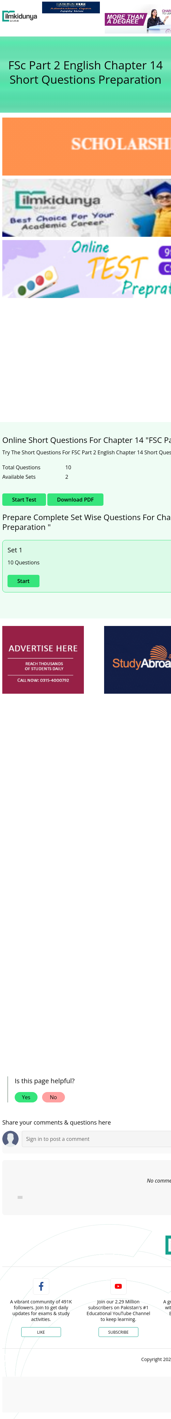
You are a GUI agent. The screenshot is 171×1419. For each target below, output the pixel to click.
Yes (26, 1097)
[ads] (43, 660)
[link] (71, 7)
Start (23, 581)
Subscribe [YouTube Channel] (118, 1332)
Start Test (24, 499)
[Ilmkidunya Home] (19, 16)
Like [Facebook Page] (41, 1332)
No (53, 1097)
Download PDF (75, 499)
